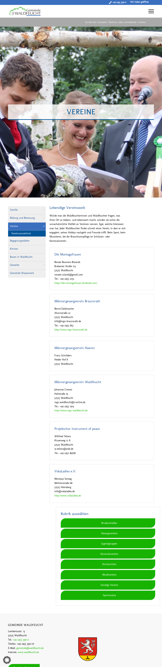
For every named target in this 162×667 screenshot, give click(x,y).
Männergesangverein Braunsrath (77, 301)
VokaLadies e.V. (65, 471)
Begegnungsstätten (20, 240)
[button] (7, 660)
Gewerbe (14, 264)
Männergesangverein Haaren (74, 348)
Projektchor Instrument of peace (77, 429)
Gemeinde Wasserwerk (22, 273)
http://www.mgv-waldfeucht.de (70, 410)
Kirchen (14, 248)
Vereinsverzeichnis (21, 233)
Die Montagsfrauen (67, 254)
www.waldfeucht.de (28, 652)
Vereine (14, 226)
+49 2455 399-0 (119, 2)
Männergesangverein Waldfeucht (77, 382)
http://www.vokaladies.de (67, 495)
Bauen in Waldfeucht (21, 256)
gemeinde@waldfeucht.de (30, 648)
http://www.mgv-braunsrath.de (70, 329)
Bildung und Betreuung (22, 217)
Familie (14, 209)
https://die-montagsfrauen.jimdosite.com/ (75, 283)
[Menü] (149, 11)
